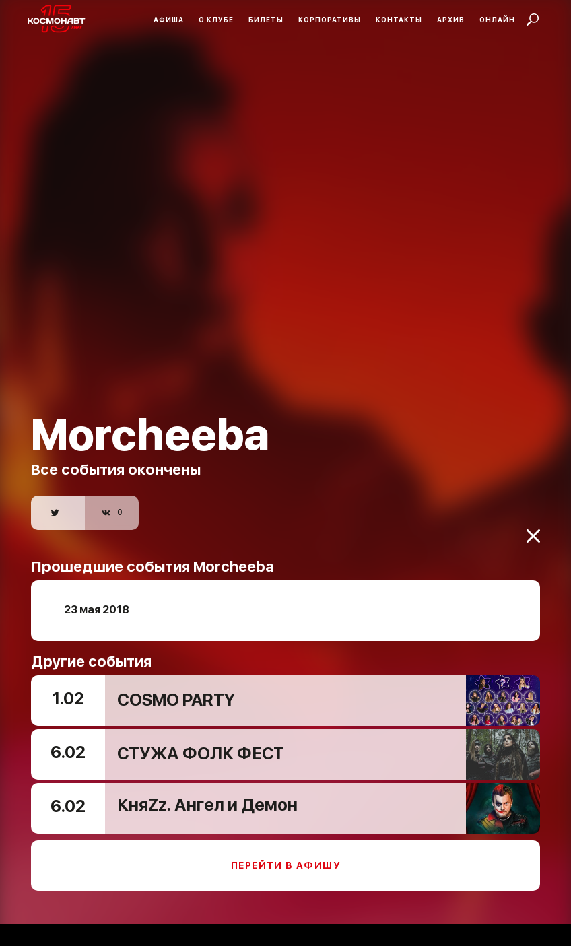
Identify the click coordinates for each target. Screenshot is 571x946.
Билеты (265, 19)
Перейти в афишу (285, 856)
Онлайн (497, 19)
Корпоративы (329, 19)
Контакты (399, 19)
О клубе (216, 19)
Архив (451, 19)
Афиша (169, 19)
